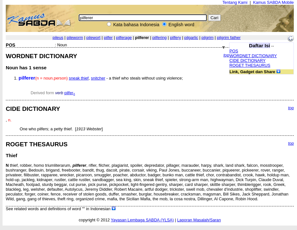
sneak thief (79, 78)
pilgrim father (229, 37)
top (226, 55)
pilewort (93, 37)
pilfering (159, 37)
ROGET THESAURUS (249, 65)
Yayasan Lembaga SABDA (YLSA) (142, 220)
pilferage (124, 37)
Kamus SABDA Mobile (273, 2)
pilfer (108, 37)
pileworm (75, 37)
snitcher (98, 78)
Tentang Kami (234, 2)
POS (233, 51)
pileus (57, 37)
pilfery (175, 37)
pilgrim (208, 37)
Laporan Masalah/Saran (199, 220)
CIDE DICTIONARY (247, 60)
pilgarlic (191, 37)
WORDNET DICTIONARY (253, 55)
